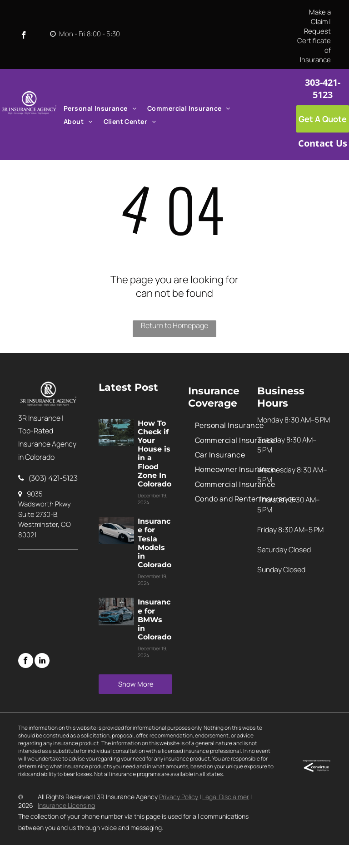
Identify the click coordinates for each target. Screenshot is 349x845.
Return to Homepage (174, 325)
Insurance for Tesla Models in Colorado (154, 543)
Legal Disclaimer (225, 796)
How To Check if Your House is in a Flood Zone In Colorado (154, 453)
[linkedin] (42, 661)
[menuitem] (100, 108)
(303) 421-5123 (53, 478)
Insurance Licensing (66, 805)
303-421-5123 (322, 88)
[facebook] (24, 36)
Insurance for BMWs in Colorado (154, 619)
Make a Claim (320, 16)
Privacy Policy (178, 796)
